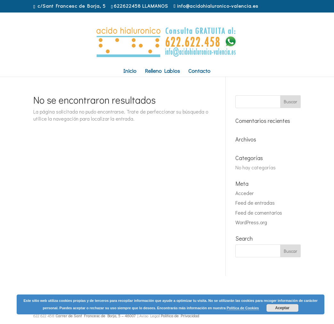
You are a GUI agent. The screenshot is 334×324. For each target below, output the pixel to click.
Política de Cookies (243, 308)
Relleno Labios (162, 71)
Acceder (244, 193)
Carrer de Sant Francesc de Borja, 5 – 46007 (95, 315)
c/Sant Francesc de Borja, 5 (71, 6)
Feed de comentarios (258, 212)
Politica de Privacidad (180, 315)
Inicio (129, 71)
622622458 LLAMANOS (141, 6)
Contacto (199, 71)
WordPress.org (251, 222)
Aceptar (282, 308)
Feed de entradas (255, 202)
